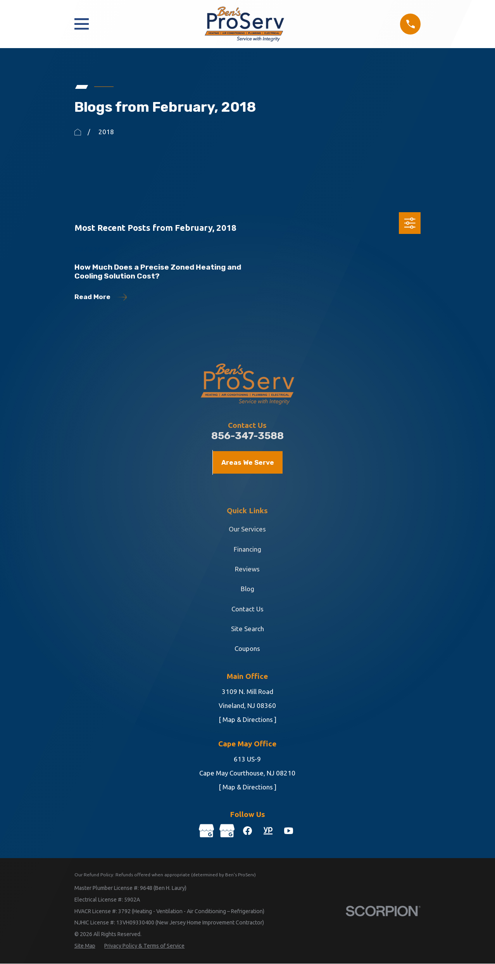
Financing (247, 549)
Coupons (247, 648)
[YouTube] (289, 831)
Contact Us (247, 609)
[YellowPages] (268, 831)
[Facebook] (247, 831)
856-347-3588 (247, 436)
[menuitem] (84, 946)
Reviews (247, 569)
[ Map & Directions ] (247, 719)
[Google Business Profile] (205, 831)
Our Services (247, 529)
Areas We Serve (247, 462)
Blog (247, 588)
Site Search (247, 628)
